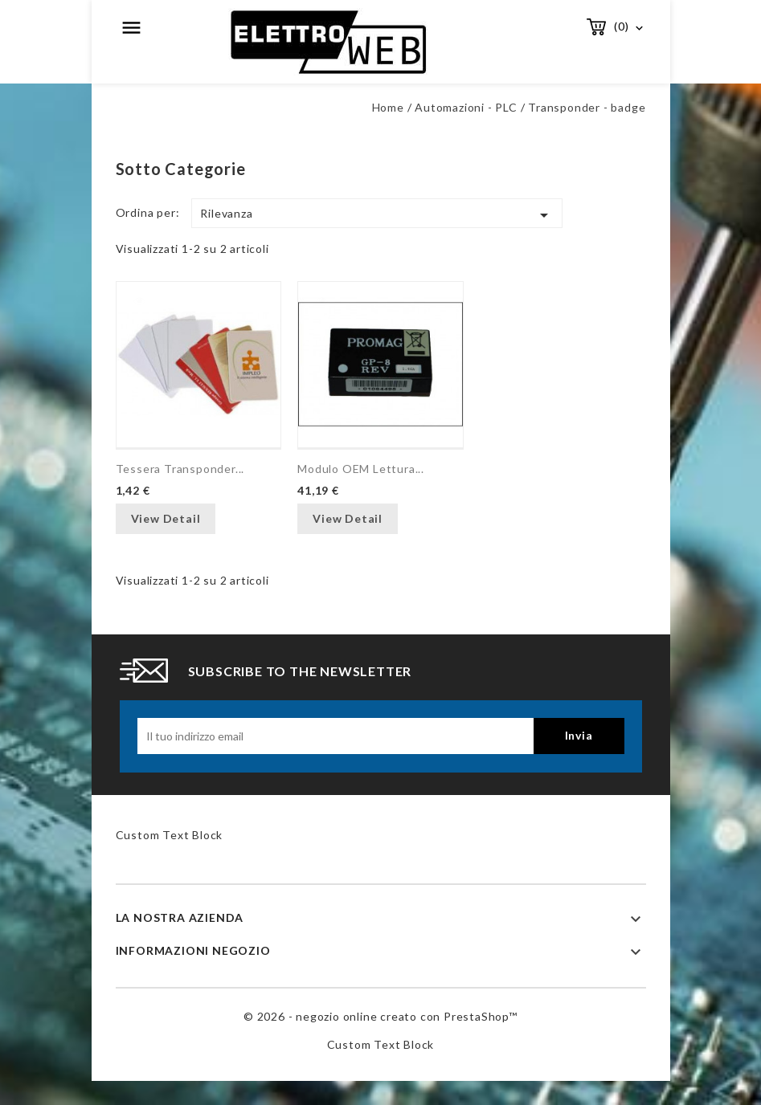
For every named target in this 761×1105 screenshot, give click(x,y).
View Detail (166, 518)
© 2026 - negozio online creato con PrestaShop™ (380, 1016)
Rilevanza (377, 215)
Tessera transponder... (180, 468)
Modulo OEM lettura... (360, 468)
